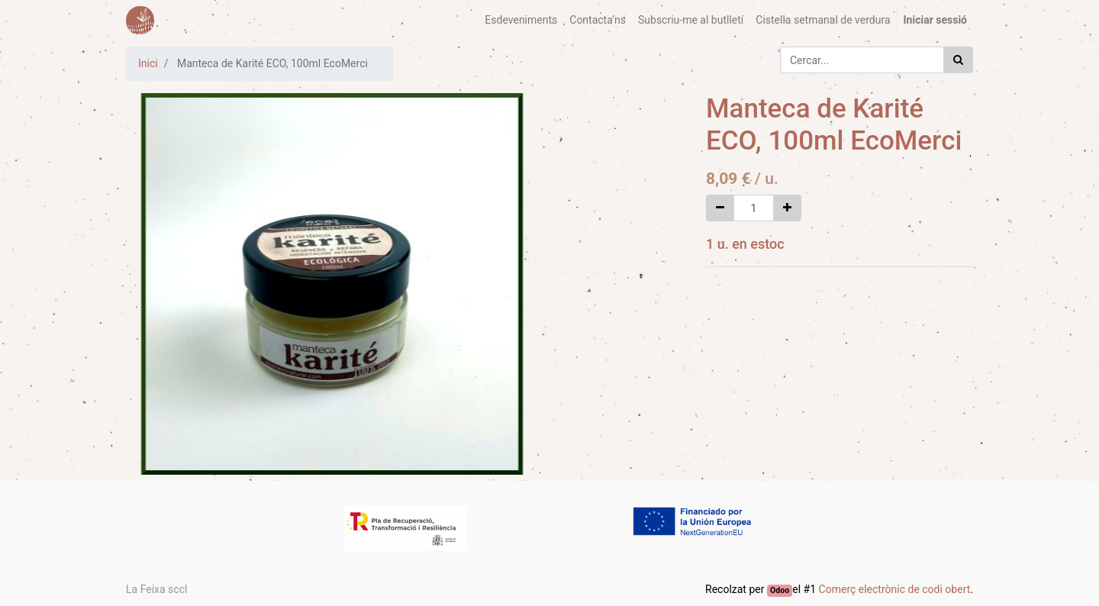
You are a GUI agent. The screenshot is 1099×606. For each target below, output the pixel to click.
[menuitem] (521, 20)
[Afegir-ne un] (787, 208)
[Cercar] (958, 60)
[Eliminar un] (720, 208)
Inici (148, 63)
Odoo (779, 590)
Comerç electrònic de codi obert (895, 589)
